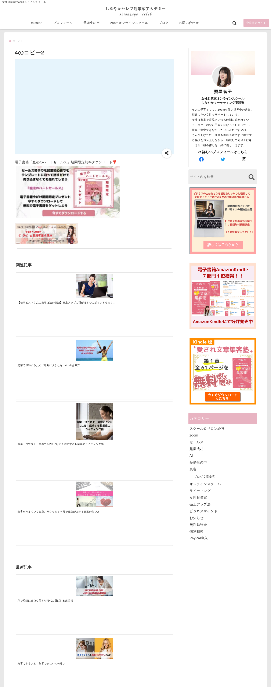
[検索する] (251, 176)
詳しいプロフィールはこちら (223, 151)
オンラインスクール (205, 483)
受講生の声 (91, 23)
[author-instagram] (244, 159)
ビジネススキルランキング (200, 637)
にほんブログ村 (193, 656)
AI (191, 455)
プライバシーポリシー (158, 677)
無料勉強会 (198, 524)
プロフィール (63, 23)
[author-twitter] (223, 159)
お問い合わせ (189, 23)
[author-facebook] (201, 159)
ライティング (199, 490)
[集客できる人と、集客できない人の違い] (74, 349)
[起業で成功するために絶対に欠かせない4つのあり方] (74, 281)
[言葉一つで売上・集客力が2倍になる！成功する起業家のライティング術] (114, 289)
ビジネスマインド (203, 510)
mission (36, 23)
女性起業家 (198, 497)
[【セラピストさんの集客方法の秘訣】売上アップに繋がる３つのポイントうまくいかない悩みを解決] (35, 283)
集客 (192, 469)
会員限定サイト (256, 23)
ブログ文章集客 (204, 476)
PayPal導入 (198, 538)
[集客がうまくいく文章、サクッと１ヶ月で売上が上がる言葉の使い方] (153, 284)
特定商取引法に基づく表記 (116, 677)
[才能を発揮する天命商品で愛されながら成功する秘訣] (153, 349)
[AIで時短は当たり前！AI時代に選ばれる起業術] (35, 348)
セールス (196, 441)
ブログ (164, 23)
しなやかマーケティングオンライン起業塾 (125, 682)
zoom (193, 435)
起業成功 (196, 448)
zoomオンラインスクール (129, 23)
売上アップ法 (199, 504)
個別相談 (196, 531)
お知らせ (196, 517)
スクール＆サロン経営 (206, 428)
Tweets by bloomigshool (115, 579)
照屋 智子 (223, 91)
